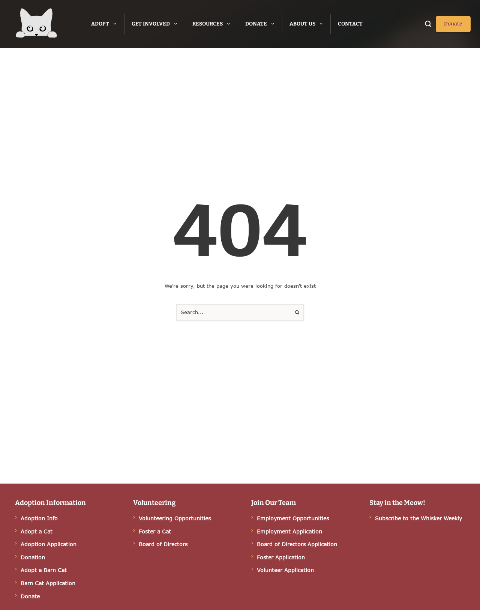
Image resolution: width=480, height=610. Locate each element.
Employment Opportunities (293, 518)
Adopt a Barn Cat (44, 570)
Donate (30, 596)
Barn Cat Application (48, 583)
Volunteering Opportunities (175, 518)
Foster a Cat (155, 531)
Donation (33, 557)
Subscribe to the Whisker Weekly (418, 518)
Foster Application (281, 557)
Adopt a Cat (36, 531)
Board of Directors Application (297, 544)
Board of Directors (163, 544)
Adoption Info (39, 518)
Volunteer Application (285, 570)
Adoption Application (48, 544)
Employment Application (289, 531)
